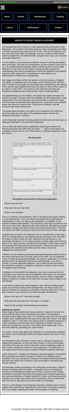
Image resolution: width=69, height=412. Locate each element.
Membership (40, 16)
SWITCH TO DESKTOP (61, 2)
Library (9, 27)
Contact (58, 27)
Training (60, 16)
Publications (33, 27)
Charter (20, 16)
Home (7, 16)
